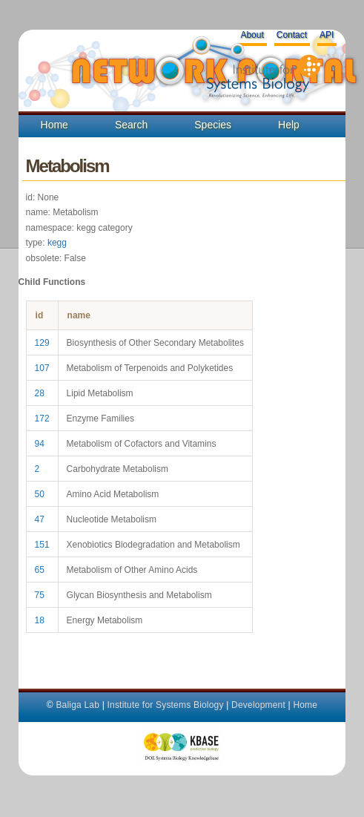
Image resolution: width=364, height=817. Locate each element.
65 (39, 570)
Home (54, 125)
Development (258, 705)
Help (289, 125)
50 (39, 494)
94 (39, 444)
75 (39, 595)
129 (42, 343)
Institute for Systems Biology (165, 705)
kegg (57, 242)
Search (131, 125)
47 (39, 519)
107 (42, 368)
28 (39, 393)
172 (42, 418)
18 (39, 620)
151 (42, 544)
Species (212, 125)
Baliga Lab (77, 705)
